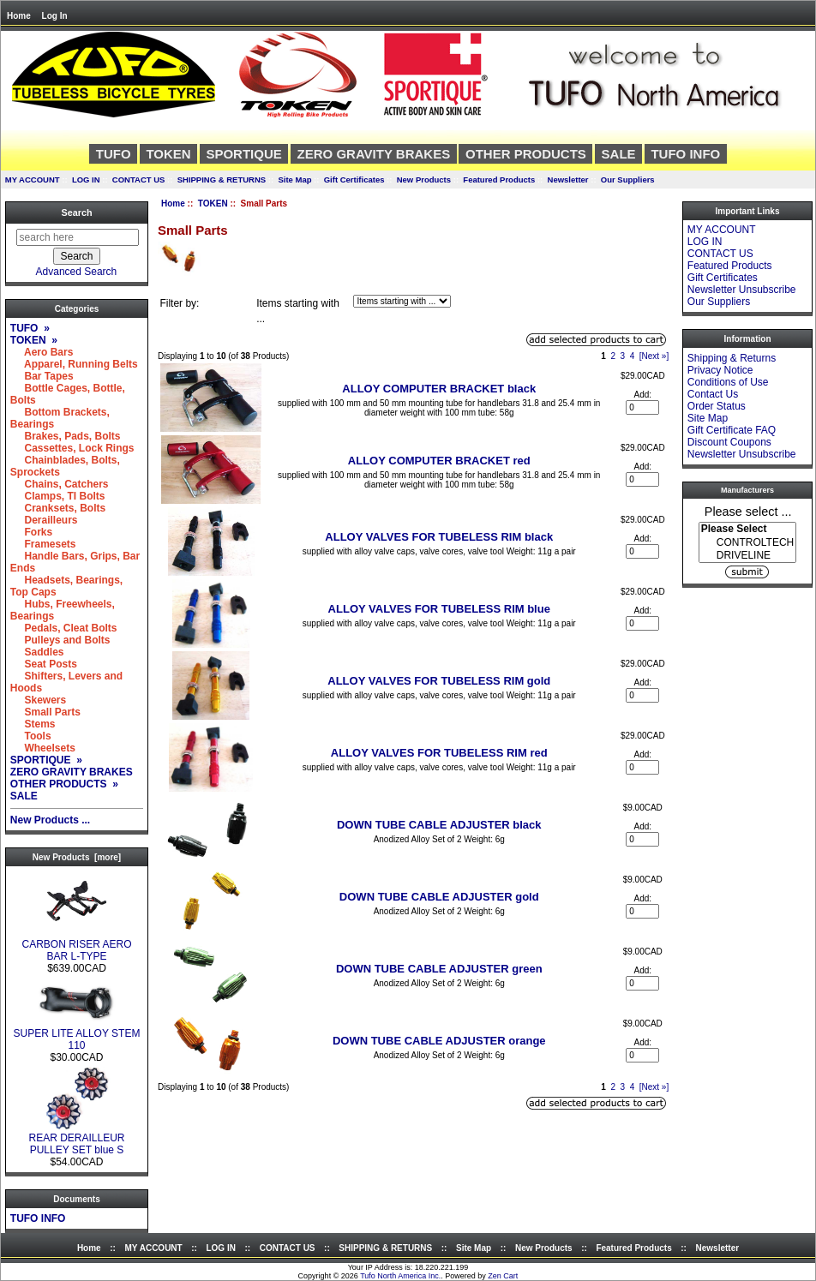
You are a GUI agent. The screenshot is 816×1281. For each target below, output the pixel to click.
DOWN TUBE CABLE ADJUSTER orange (439, 1040)
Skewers (38, 700)
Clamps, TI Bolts (57, 496)
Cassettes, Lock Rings (72, 448)
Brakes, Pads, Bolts (65, 436)
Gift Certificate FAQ (731, 430)
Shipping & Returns (731, 358)
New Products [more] (77, 857)
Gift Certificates (354, 179)
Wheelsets (42, 748)
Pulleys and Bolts (60, 640)
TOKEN (213, 203)
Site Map (294, 179)
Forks (31, 532)
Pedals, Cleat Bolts (63, 628)
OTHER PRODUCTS (525, 154)
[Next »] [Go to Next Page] (654, 356)
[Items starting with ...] (402, 301)
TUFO (113, 154)
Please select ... (748, 511)
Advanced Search (76, 272)
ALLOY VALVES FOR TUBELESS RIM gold (438, 680)
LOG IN (86, 179)
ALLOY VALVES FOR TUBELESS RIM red (439, 752)
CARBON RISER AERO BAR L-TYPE (76, 945)
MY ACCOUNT (32, 179)
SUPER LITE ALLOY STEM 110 (77, 1034)
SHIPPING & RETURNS (221, 179)
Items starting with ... (297, 311)
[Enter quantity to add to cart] (642, 407)
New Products (424, 179)
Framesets (43, 544)
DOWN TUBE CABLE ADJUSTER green (439, 968)
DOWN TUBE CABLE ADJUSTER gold (439, 896)
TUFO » (30, 328)
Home (19, 16)
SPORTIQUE (243, 154)
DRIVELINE (747, 555)
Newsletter (568, 179)
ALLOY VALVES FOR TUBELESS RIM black (439, 536)
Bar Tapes (42, 376)
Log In (55, 16)
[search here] (77, 237)
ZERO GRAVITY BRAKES (374, 154)
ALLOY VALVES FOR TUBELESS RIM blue (439, 608)
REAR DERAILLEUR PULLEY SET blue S (76, 1139)
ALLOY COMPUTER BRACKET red (439, 460)
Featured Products (499, 179)
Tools (30, 736)
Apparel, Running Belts (74, 364)
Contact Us (712, 394)
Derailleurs (44, 520)
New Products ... (50, 820)
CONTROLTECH (747, 542)
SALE (619, 154)
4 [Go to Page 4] (632, 356)
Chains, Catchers (59, 484)
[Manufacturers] (747, 542)
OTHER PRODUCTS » (64, 784)
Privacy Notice (720, 370)
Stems (33, 724)
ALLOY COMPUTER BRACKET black (439, 388)
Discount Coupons (729, 442)
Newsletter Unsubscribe (741, 290)
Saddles (37, 652)
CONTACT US (138, 179)
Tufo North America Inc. (400, 1276)
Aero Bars (42, 352)
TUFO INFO (685, 154)
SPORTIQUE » (46, 760)
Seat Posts (43, 664)
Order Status (716, 406)
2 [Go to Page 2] (612, 356)
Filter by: (179, 303)
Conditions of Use (728, 382)
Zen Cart (503, 1276)
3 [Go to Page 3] (623, 356)
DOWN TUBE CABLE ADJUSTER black (439, 824)
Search (76, 212)
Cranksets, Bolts (57, 508)
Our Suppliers (628, 179)
